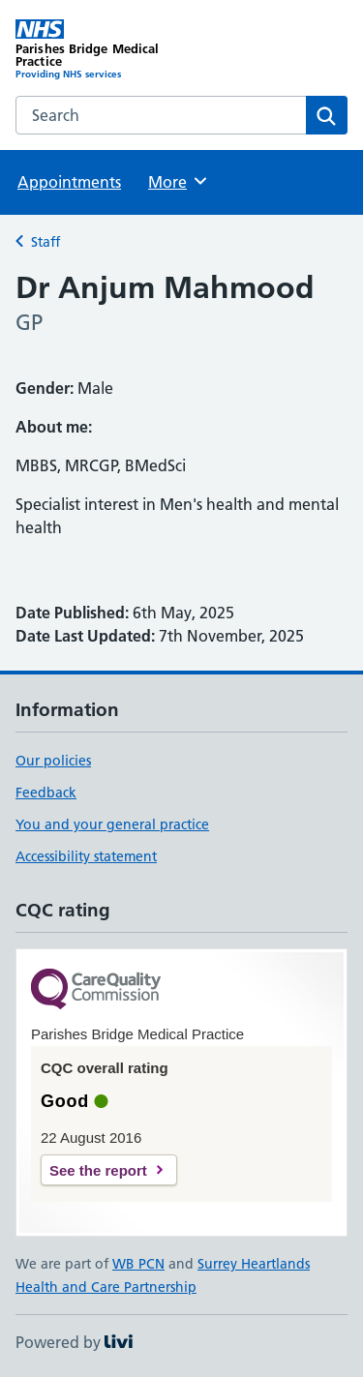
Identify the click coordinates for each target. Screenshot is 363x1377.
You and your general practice (112, 824)
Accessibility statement (86, 856)
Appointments (69, 182)
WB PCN (138, 1263)
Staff (45, 242)
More (178, 181)
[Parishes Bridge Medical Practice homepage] (98, 49)
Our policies (53, 760)
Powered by (74, 1342)
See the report (98, 1170)
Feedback (45, 792)
